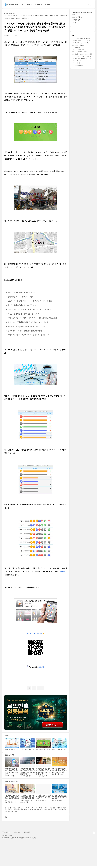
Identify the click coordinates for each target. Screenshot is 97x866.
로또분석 (74, 49)
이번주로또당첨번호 (82, 49)
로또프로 (86, 40)
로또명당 (83, 58)
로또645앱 (74, 40)
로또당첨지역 (75, 56)
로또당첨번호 (39, 4)
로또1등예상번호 (76, 58)
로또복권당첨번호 (85, 47)
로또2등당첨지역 (76, 47)
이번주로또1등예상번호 (77, 65)
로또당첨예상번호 (76, 63)
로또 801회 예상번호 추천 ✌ (35, 657)
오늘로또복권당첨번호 (77, 38)
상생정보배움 (27, 856)
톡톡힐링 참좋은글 (6, 856)
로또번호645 (75, 60)
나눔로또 (82, 45)
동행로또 (88, 58)
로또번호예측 (75, 45)
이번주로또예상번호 (77, 52)
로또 (90, 40)
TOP (93, 856)
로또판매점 (89, 54)
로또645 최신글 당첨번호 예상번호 (82, 13)
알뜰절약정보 (17, 856)
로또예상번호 (29, 4)
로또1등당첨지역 (76, 54)
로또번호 (47, 4)
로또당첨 (83, 54)
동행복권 (85, 52)
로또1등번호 (85, 43)
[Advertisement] (35, 358)
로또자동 (62, 595)
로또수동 (82, 56)
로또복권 (79, 43)
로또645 (74, 43)
